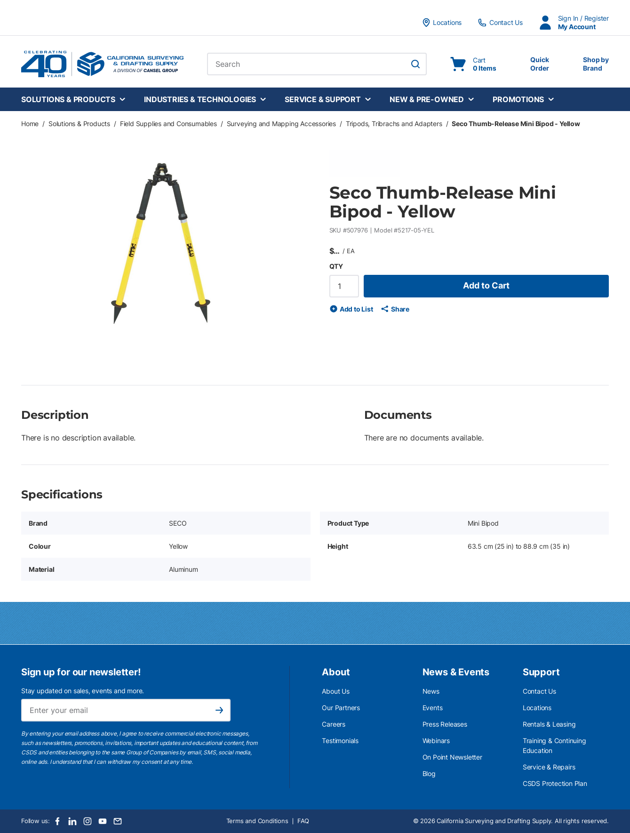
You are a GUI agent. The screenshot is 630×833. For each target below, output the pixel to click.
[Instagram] (87, 821)
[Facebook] (57, 821)
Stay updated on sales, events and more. (82, 691)
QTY (336, 266)
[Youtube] (102, 821)
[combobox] (317, 64)
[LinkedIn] (72, 821)
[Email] (117, 821)
